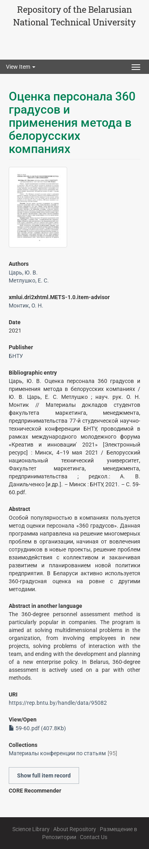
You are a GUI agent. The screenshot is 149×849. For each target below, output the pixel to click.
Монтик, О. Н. (26, 305)
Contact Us (93, 837)
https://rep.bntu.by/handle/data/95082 (58, 703)
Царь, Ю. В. (23, 272)
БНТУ (16, 356)
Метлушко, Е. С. (29, 280)
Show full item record (44, 775)
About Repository (74, 829)
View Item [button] (20, 67)
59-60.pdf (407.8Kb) (37, 728)
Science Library (31, 829)
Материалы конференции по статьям (57, 753)
